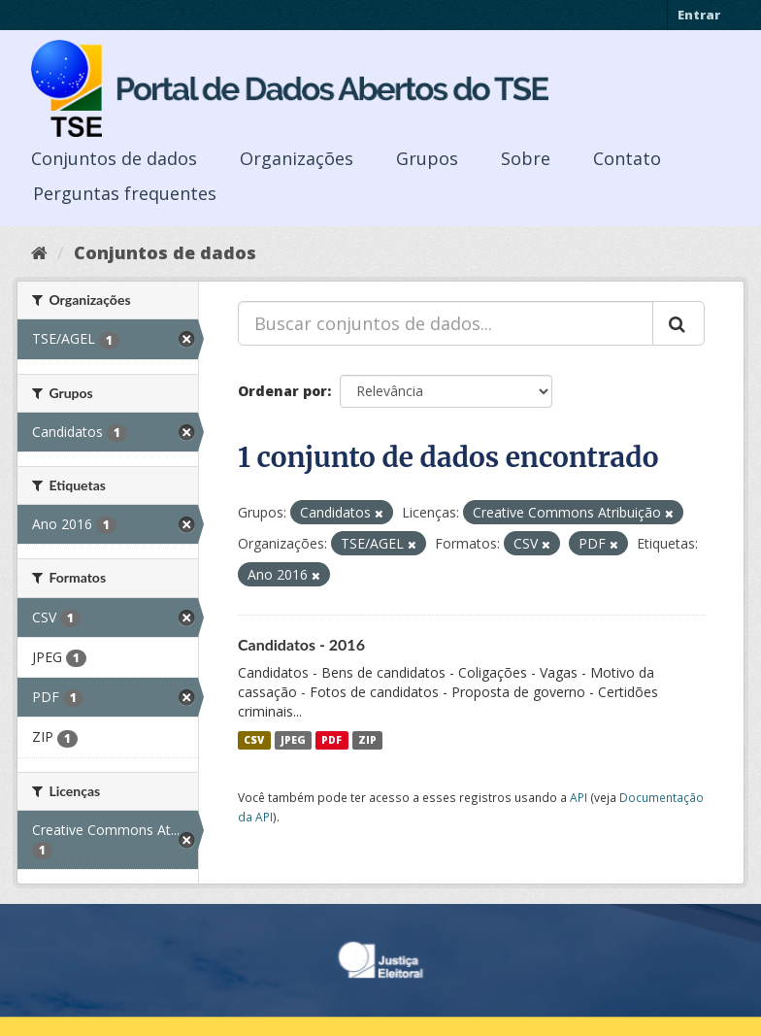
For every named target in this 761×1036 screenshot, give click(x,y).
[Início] (39, 252)
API (578, 797)
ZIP (367, 740)
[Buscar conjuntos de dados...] (445, 323)
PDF (331, 740)
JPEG (293, 740)
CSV (254, 740)
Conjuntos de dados (114, 158)
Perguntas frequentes (124, 193)
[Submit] (678, 323)
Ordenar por (282, 391)
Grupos (427, 158)
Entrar (699, 14)
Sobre (525, 158)
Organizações (296, 158)
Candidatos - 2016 (301, 644)
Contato (627, 158)
